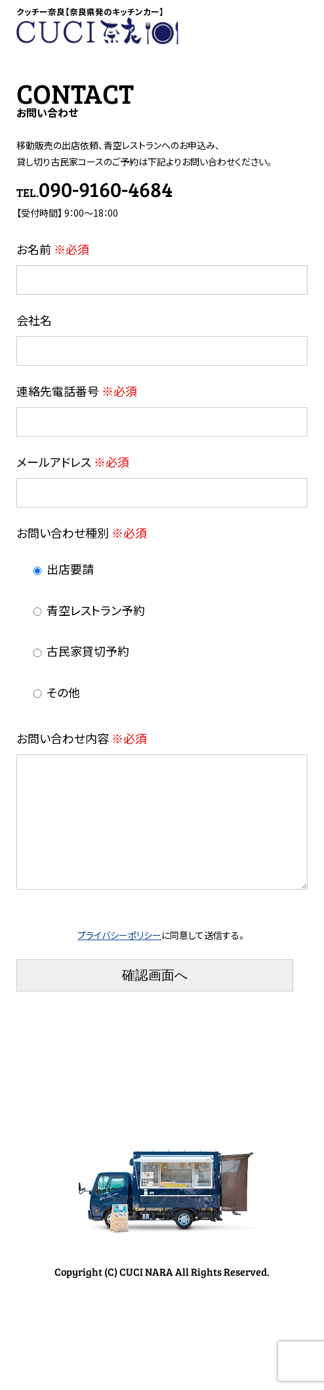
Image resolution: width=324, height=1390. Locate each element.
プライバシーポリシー (119, 956)
